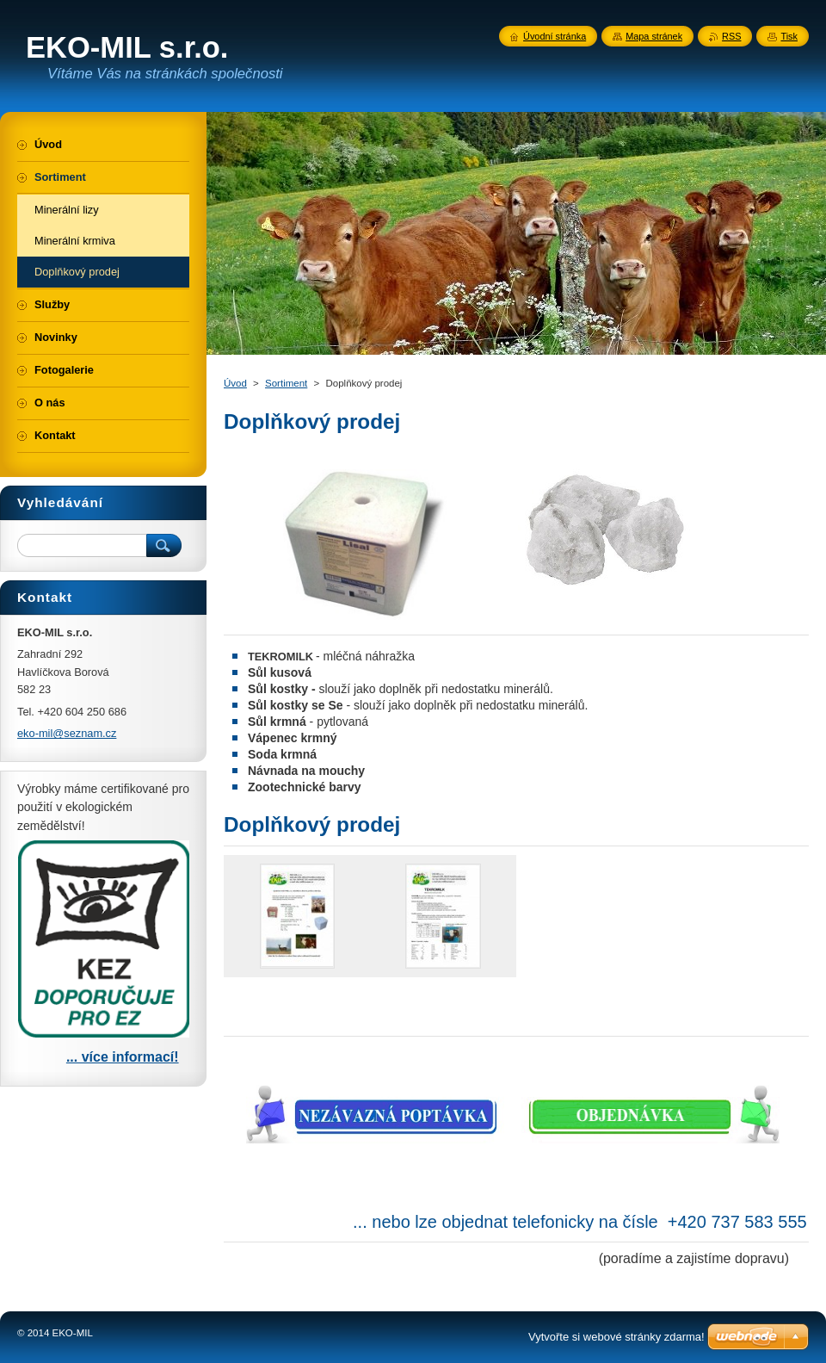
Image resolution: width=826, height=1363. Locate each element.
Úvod (235, 383)
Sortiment (286, 383)
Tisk (789, 36)
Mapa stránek (654, 36)
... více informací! (122, 1057)
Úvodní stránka (554, 36)
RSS (731, 36)
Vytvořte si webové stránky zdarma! (616, 1336)
